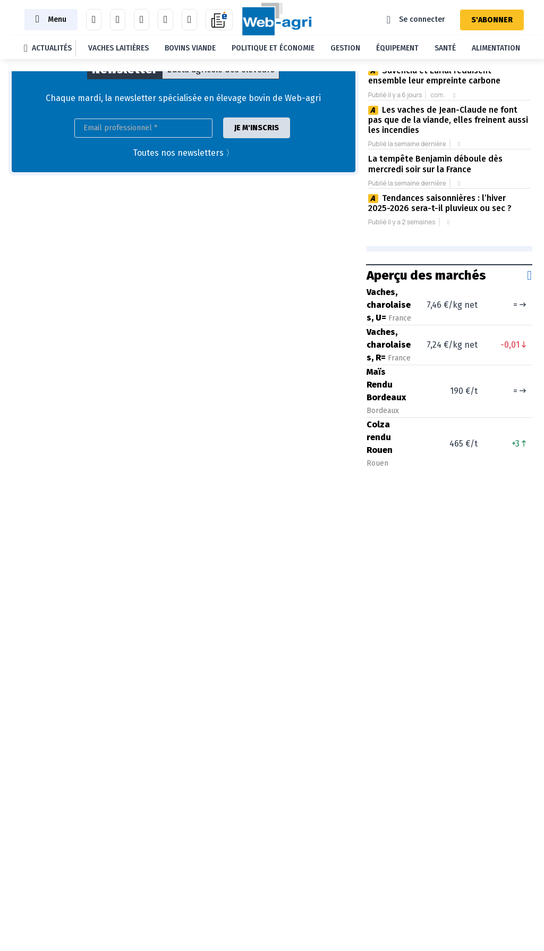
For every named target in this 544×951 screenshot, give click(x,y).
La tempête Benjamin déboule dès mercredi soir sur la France (435, 164)
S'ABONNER (492, 19)
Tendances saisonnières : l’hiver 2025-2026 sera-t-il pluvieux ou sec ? (440, 203)
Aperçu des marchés (426, 275)
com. (437, 94)
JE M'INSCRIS (256, 127)
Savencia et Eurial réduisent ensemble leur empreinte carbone (434, 75)
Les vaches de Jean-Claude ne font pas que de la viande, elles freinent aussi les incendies (448, 120)
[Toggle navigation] (51, 19)
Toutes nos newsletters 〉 (183, 153)
